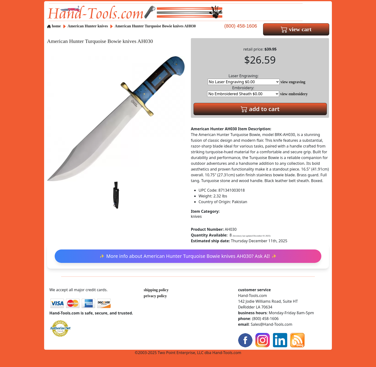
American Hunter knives (88, 26)
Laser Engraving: (244, 79)
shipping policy (156, 290)
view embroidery (294, 94)
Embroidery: (243, 91)
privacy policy (155, 296)
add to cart (260, 109)
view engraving (293, 82)
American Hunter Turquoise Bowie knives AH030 (155, 26)
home (54, 26)
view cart (296, 29)
